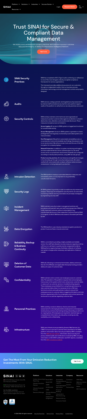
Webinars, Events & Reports (81, 383)
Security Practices (39, 413)
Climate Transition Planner (38, 384)
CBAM (47, 384)
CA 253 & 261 (49, 387)
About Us (69, 382)
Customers (69, 379)
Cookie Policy (69, 413)
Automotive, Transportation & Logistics (61, 381)
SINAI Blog (79, 379)
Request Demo (70, 7)
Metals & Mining (60, 398)
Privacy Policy (59, 413)
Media (78, 386)
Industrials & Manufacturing (60, 395)
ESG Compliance (81, 389)
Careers (68, 384)
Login (58, 7)
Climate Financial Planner (38, 389)
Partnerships (70, 387)
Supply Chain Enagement (50, 397)
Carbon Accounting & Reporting (39, 380)
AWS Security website (53, 335)
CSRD (47, 390)
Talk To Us (43, 52)
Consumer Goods (61, 401)
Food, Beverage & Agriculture (61, 386)
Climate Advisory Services (51, 393)
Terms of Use (50, 413)
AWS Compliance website (54, 341)
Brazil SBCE (49, 379)
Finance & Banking (59, 390)
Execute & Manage (38, 392)
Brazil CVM (49, 382)
